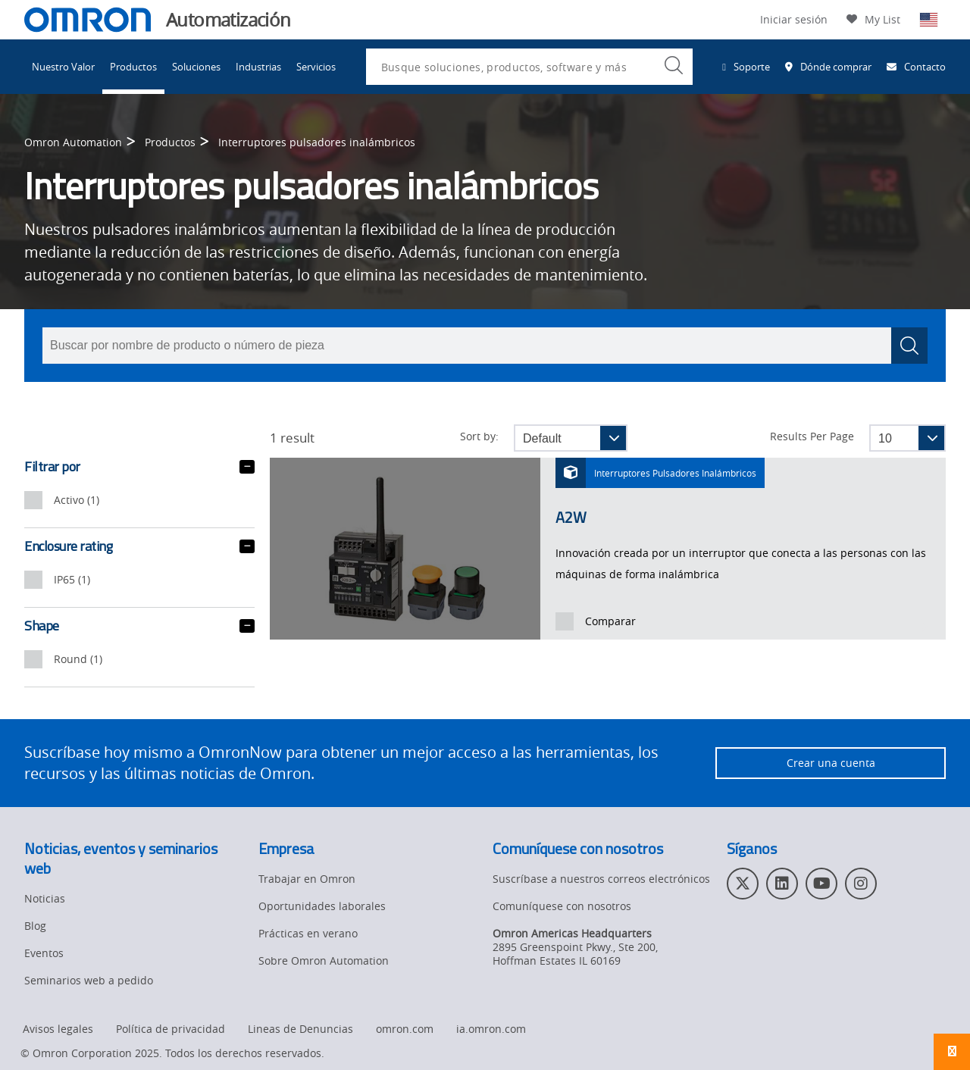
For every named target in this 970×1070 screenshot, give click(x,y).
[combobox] (529, 67)
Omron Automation (73, 142)
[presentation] (33, 500)
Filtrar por (139, 467)
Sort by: (479, 436)
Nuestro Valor (63, 67)
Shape (139, 626)
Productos (133, 67)
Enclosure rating (139, 546)
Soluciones (196, 67)
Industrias (258, 67)
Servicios (316, 67)
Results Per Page (812, 436)
